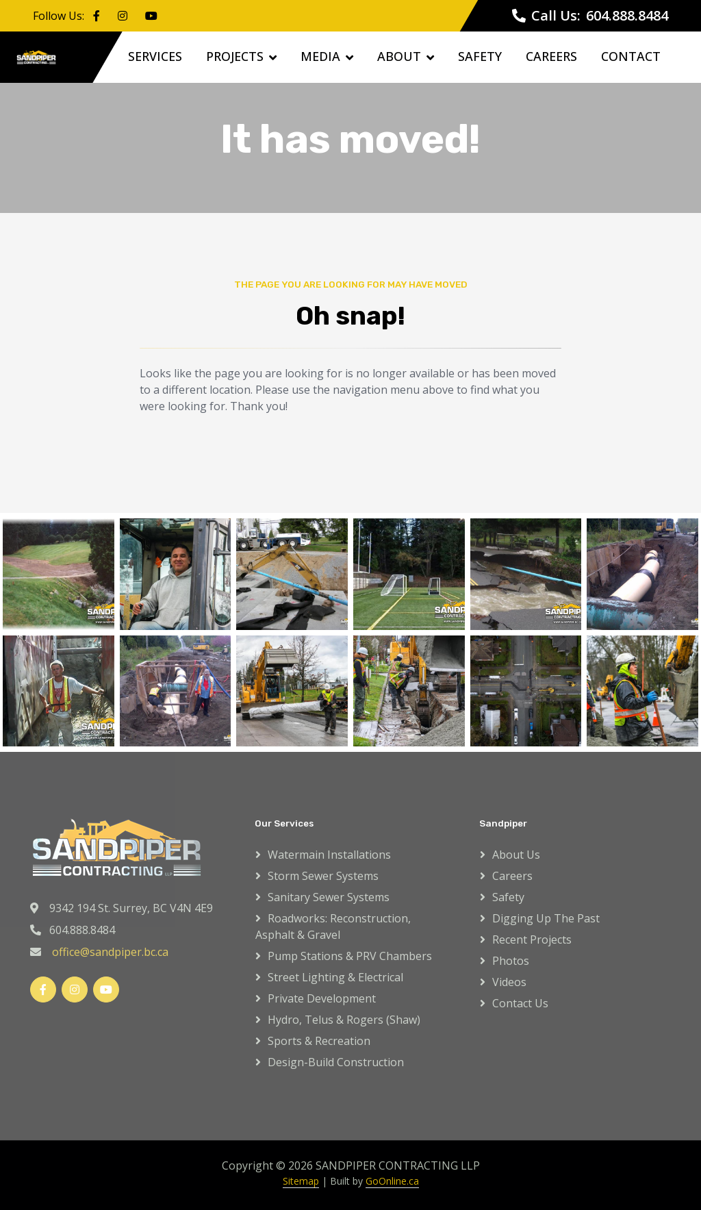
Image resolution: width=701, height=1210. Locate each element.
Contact (631, 56)
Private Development (322, 998)
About (399, 56)
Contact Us (520, 1003)
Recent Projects (532, 939)
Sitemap (301, 1180)
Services (155, 56)
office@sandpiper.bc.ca (110, 951)
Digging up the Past (546, 918)
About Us (516, 854)
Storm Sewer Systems (323, 875)
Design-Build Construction (336, 1062)
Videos (509, 982)
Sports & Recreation (319, 1040)
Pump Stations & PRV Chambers (350, 955)
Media (320, 56)
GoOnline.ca (392, 1180)
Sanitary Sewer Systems (329, 897)
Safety (480, 56)
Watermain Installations (329, 854)
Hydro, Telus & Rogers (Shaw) (344, 1019)
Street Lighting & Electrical (335, 977)
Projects (235, 56)
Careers (551, 56)
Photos (510, 960)
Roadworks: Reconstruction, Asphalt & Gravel (333, 926)
